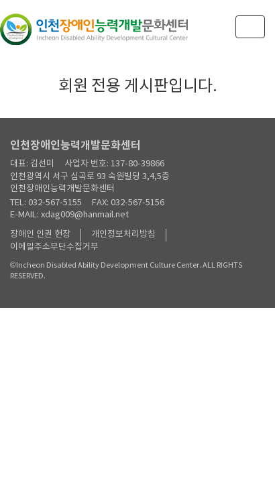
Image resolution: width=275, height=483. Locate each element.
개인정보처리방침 (123, 234)
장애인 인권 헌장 (40, 234)
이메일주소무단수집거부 (54, 247)
